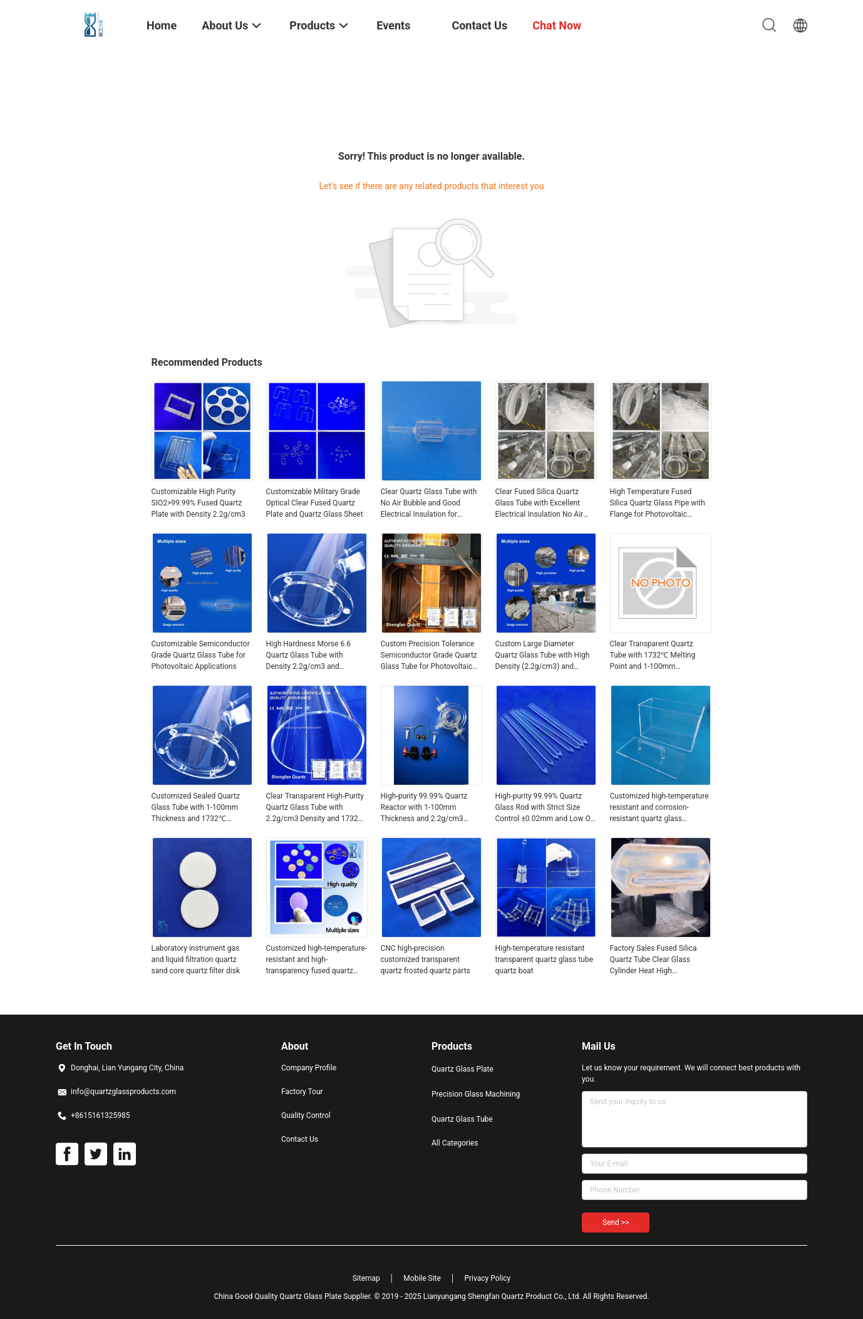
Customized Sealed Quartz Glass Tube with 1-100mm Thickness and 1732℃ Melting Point (196, 808)
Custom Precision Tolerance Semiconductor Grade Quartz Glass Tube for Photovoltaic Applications (429, 655)
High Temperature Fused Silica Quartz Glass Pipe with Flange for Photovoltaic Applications (657, 503)
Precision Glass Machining (476, 1094)
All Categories (455, 1143)
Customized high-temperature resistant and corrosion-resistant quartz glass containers (659, 808)
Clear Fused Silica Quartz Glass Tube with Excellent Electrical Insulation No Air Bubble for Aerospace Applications (539, 503)
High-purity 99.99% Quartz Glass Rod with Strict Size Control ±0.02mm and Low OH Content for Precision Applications (545, 808)
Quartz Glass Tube (462, 1119)
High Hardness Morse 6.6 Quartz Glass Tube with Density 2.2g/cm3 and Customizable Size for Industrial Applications (308, 655)
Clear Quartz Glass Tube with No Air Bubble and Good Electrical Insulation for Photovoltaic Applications (429, 503)
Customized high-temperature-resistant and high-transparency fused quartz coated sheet (316, 960)
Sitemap (366, 1278)
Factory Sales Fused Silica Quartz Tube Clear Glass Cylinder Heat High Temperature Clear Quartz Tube (653, 960)
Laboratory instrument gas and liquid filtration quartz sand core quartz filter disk (196, 959)
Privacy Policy (487, 1278)
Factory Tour (302, 1091)
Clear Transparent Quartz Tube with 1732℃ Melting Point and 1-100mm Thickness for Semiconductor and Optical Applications (659, 655)
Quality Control (306, 1115)
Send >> (615, 1222)
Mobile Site (422, 1278)
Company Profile (308, 1067)
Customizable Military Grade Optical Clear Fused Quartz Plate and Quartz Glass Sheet (314, 503)
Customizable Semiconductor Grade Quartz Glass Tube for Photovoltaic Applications (201, 655)
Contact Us (299, 1139)
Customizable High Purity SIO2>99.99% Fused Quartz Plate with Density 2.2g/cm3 (198, 503)
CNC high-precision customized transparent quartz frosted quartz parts (425, 959)
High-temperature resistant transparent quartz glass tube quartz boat (544, 959)
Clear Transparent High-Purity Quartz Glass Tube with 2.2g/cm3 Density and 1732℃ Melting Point (316, 808)
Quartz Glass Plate (463, 1069)
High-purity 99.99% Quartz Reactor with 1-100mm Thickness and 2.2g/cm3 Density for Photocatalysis (424, 808)
